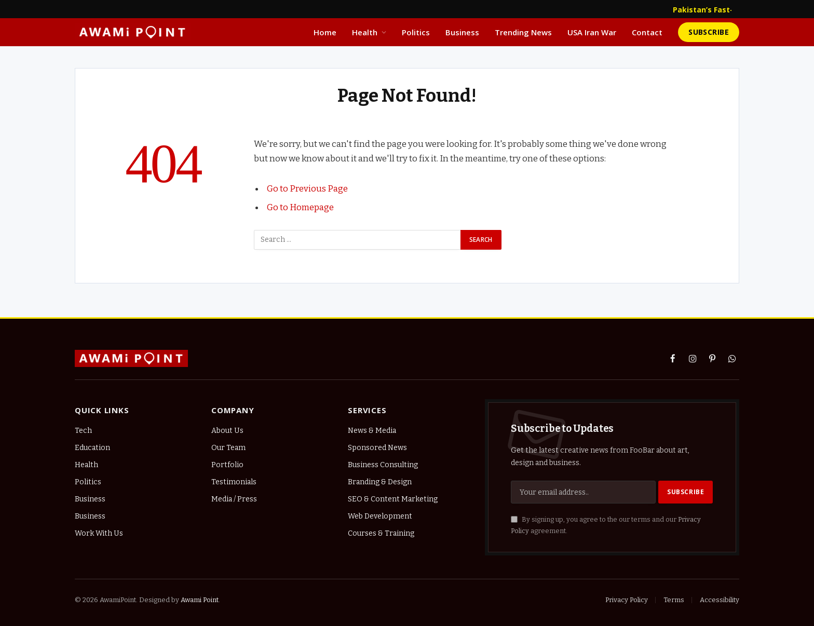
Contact (647, 32)
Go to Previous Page (307, 188)
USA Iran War (591, 32)
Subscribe (708, 32)
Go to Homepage (300, 207)
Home (325, 32)
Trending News (523, 32)
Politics (416, 32)
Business (462, 32)
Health (364, 32)
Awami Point (200, 600)
